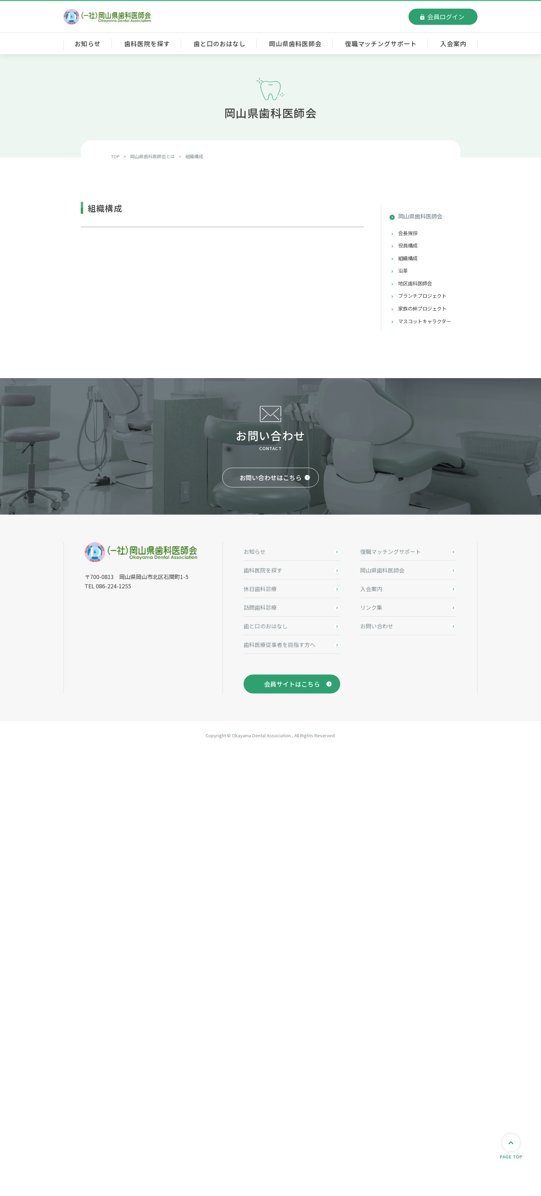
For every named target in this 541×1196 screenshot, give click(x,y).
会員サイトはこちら (292, 1130)
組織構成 (409, 261)
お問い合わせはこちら (270, 923)
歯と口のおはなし (220, 43)
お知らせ (88, 43)
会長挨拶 (409, 234)
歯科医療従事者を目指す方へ (279, 1091)
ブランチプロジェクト (425, 301)
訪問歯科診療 (260, 1054)
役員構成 (409, 247)
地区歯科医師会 (417, 288)
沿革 (403, 274)
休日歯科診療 (260, 1035)
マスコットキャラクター (428, 328)
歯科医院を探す (147, 43)
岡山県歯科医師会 (295, 43)
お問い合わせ (376, 1072)
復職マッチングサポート (381, 43)
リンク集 (371, 1054)
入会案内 (453, 43)
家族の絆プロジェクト (425, 315)
